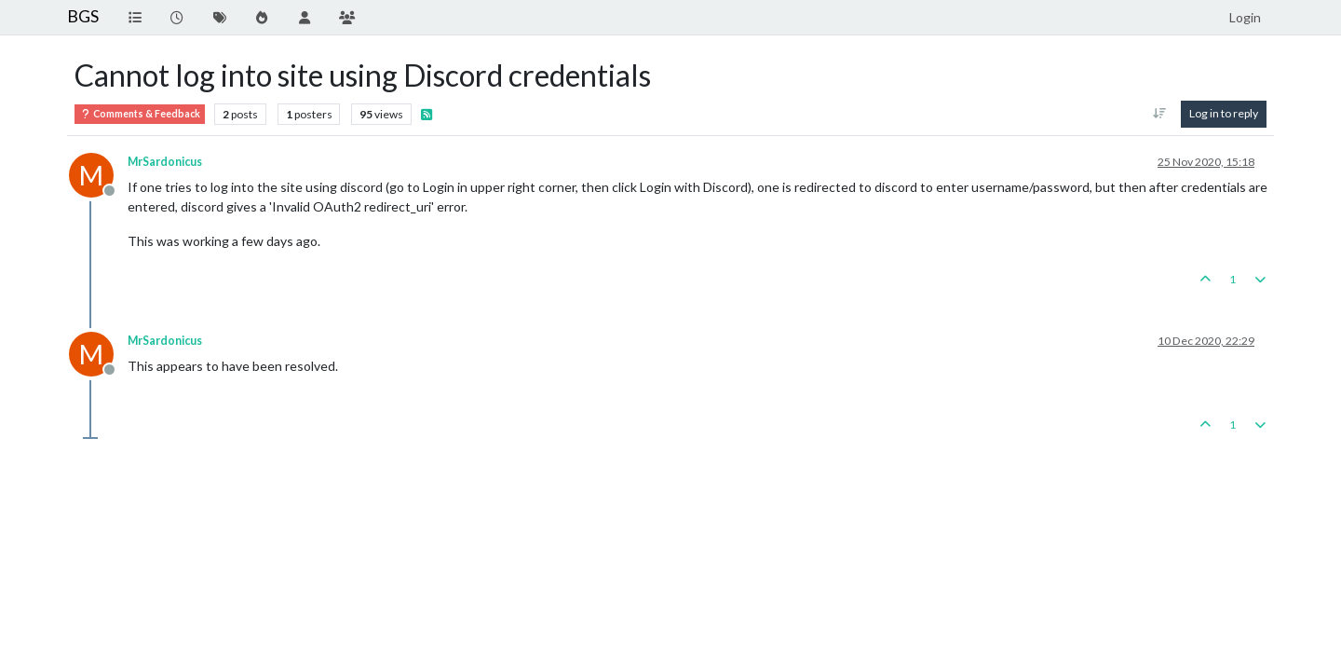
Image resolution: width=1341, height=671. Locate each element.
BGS (83, 16)
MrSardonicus (165, 162)
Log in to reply (1223, 113)
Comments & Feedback (139, 114)
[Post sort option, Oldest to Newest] (1160, 114)
